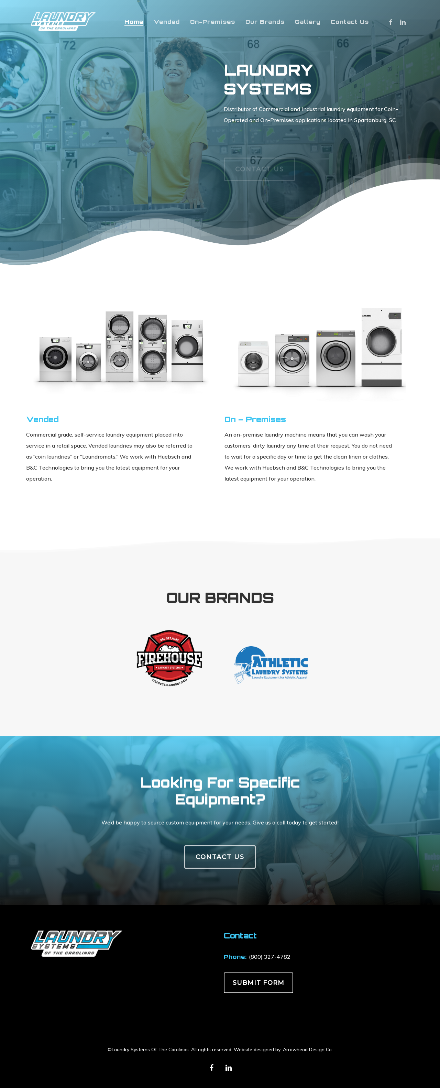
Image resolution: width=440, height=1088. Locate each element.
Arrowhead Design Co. (308, 1049)
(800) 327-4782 (269, 956)
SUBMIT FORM (258, 983)
